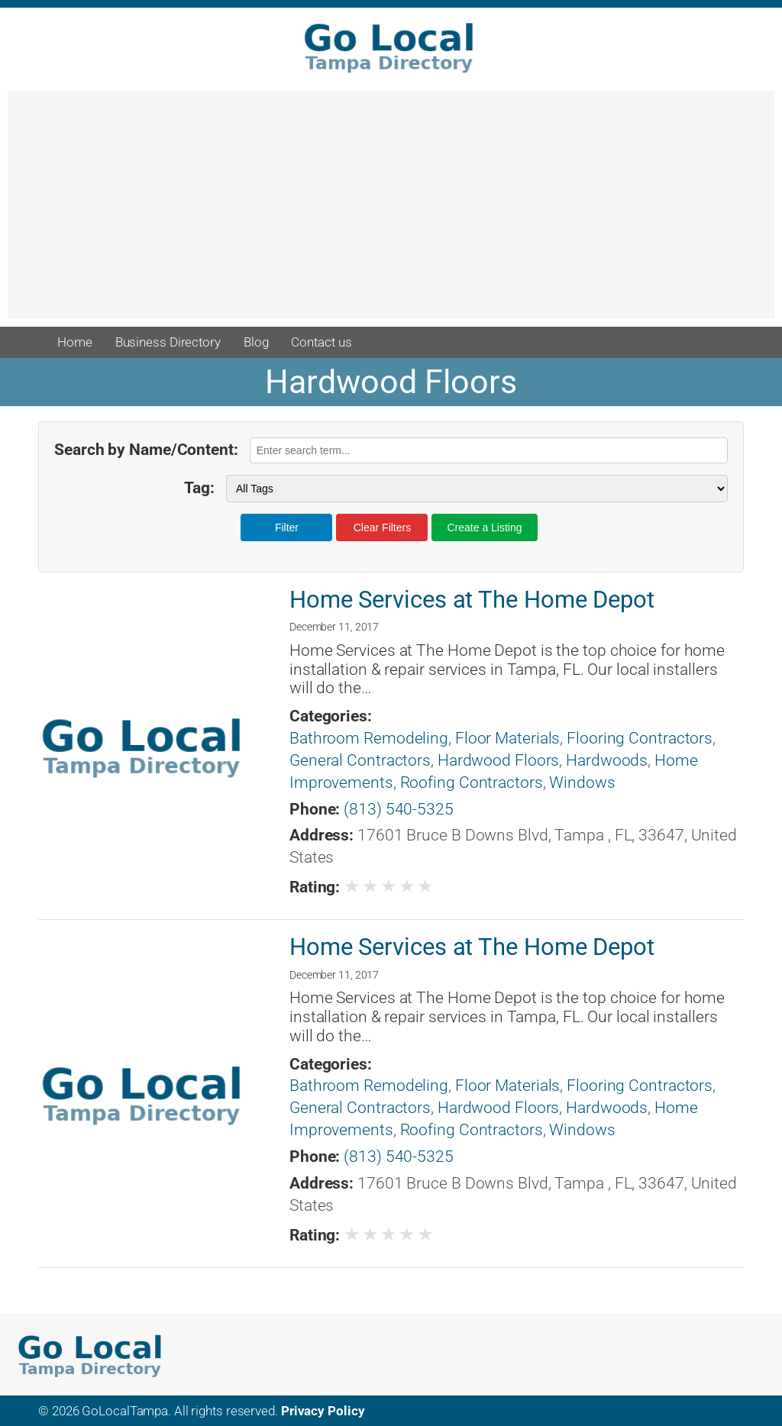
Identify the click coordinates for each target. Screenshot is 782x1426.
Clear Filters (382, 527)
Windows (582, 782)
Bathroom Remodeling (368, 738)
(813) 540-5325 (399, 809)
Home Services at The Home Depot (471, 600)
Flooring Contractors (640, 738)
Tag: (199, 488)
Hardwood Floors (499, 760)
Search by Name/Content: (146, 449)
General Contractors (360, 760)
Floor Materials (508, 738)
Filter (287, 527)
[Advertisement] (391, 212)
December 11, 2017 (334, 627)
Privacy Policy (323, 1410)
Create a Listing (484, 527)
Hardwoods (607, 760)
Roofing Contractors (471, 782)
